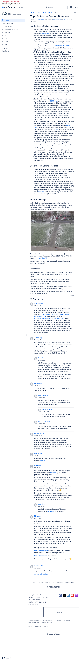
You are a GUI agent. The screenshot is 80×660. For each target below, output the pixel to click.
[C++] (13, 38)
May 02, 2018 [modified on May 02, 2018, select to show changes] (66, 19)
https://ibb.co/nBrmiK (41, 556)
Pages (32, 12)
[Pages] (13, 20)
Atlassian (53, 586)
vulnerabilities (44, 33)
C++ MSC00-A (67, 46)
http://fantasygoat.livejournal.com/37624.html (49, 318)
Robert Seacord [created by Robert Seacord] (40, 19)
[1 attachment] (55, 12)
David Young (38, 453)
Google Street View (43, 258)
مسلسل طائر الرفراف (41, 574)
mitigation (41, 192)
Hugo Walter (38, 383)
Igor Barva (37, 465)
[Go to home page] (8, 7)
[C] (13, 35)
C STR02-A (53, 101)
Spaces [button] (20, 7)
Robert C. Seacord (44, 421)
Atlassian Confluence (44, 582)
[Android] (13, 32)
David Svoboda (43, 358)
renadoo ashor (38, 566)
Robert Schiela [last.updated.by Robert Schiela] (57, 19)
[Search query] (56, 7)
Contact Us (61, 612)
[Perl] (13, 44)
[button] (71, 7)
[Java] (13, 41)
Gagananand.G (39, 433)
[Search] (47, 7)
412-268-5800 (33, 604)
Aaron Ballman (47, 409)
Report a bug (59, 582)
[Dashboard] (13, 26)
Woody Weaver (39, 303)
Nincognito (37, 516)
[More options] (75, 12)
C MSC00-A (58, 46)
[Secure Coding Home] (13, 29)
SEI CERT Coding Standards (44, 12)
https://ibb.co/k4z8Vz (41, 551)
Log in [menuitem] (76, 7)
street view (53, 472)
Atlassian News (69, 582)
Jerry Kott (41, 504)
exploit (56, 129)
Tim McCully (38, 338)
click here (43, 460)
